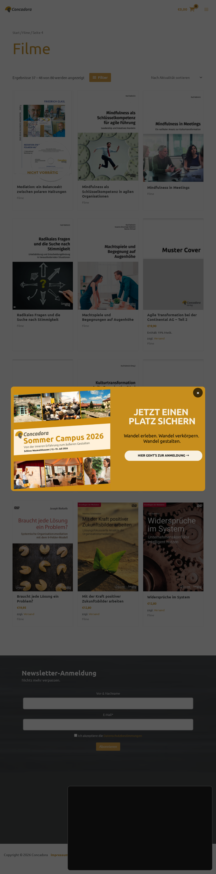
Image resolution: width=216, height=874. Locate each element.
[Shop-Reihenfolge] (174, 80)
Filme (27, 35)
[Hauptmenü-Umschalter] (206, 11)
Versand (159, 342)
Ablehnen (178, 850)
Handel (123, 820)
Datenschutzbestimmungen (123, 741)
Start (16, 35)
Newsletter (98, 820)
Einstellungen (92, 854)
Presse (144, 820)
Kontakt (73, 820)
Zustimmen (178, 840)
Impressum (60, 861)
